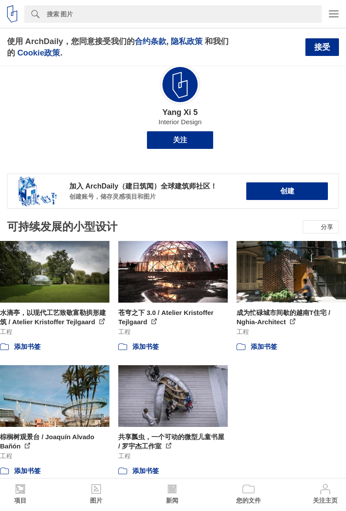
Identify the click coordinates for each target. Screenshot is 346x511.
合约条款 (150, 41)
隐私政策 (187, 41)
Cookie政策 (38, 52)
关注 (180, 140)
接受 (322, 47)
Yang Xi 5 (180, 112)
